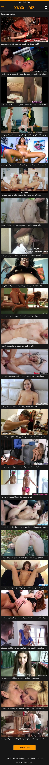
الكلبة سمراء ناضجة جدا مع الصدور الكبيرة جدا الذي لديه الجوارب (24, 286)
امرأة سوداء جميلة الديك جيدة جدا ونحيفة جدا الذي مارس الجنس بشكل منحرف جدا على (24, 104)
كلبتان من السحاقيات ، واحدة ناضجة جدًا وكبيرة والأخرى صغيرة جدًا (24, 708)
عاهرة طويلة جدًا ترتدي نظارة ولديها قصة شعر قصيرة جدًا (22, 739)
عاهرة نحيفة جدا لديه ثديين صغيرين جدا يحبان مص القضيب (23, 437)
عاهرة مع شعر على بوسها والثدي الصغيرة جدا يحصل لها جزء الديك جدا (24, 527)
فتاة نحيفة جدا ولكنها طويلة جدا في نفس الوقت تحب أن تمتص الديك (24, 165)
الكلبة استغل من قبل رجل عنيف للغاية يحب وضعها (20, 44)
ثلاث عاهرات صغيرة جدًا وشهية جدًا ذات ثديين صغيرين (21, 195)
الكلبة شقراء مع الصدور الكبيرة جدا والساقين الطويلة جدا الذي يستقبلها (24, 648)
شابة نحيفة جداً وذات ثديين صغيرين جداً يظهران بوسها (21, 225)
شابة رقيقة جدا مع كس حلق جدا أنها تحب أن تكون (20, 678)
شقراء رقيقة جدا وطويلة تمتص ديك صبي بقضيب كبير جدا (22, 376)
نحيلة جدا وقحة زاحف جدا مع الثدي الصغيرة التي (19, 406)
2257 (33, 758)
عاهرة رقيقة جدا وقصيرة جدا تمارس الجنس (17, 346)
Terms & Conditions (21, 758)
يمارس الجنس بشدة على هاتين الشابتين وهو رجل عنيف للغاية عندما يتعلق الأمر (24, 74)
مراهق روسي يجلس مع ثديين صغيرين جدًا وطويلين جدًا (22, 557)
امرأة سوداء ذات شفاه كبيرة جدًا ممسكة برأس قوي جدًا (22, 255)
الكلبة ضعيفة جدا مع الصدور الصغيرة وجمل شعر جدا (21, 467)
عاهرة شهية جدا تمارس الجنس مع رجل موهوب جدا (20, 316)
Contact (40, 758)
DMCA (8, 758)
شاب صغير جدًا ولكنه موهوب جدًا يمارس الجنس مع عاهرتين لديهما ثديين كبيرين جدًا (24, 135)
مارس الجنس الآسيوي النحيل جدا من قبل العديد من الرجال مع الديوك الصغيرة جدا (24, 588)
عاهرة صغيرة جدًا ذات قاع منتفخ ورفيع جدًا (17, 497)
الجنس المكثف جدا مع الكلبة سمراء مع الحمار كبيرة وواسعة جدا (24, 618)
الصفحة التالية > (24, 748)
